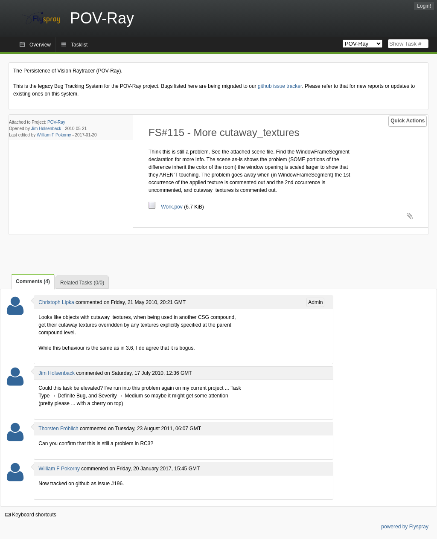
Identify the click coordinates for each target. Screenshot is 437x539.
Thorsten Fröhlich (58, 429)
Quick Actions (407, 121)
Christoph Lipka (56, 302)
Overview (40, 45)
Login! (424, 6)
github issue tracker (280, 86)
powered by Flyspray (404, 527)
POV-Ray (56, 122)
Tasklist (79, 45)
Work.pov (166, 207)
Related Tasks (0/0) (82, 283)
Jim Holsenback (46, 128)
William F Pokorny (54, 135)
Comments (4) (33, 281)
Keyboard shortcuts (30, 515)
